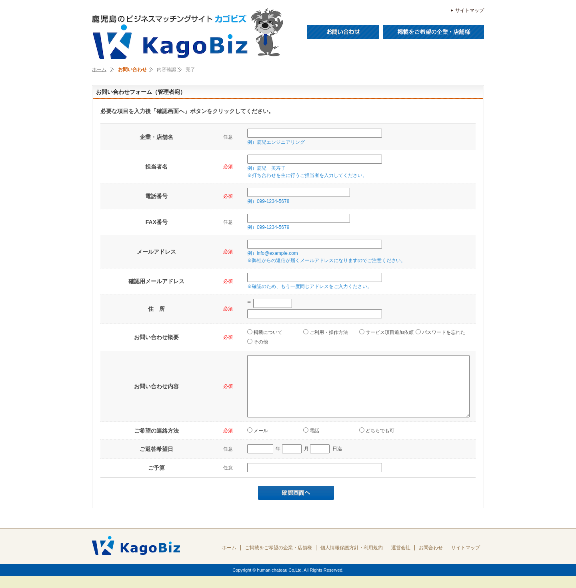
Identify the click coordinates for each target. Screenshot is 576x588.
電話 (311, 442)
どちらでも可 (376, 442)
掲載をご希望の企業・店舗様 (433, 32)
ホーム (99, 69)
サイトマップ (469, 10)
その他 (257, 342)
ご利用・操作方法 (325, 332)
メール (257, 442)
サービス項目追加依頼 (386, 332)
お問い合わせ (343, 32)
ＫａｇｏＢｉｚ (188, 34)
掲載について (264, 332)
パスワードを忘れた (440, 332)
